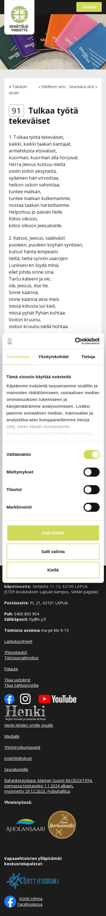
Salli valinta (53, 551)
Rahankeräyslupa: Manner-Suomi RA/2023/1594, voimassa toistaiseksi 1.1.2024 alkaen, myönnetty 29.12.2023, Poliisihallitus (48, 786)
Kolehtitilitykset (18, 758)
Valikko (89, 7)
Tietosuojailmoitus (21, 657)
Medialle (12, 736)
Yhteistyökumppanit (22, 747)
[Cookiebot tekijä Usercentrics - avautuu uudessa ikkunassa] (75, 341)
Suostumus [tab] (18, 356)
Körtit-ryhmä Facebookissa (29, 901)
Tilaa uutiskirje (17, 680)
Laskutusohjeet (18, 641)
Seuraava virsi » (83, 86)
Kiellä (53, 570)
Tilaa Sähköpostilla (21, 685)
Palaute (11, 668)
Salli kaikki (53, 532)
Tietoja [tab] (88, 356)
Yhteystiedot (15, 652)
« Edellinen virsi (52, 86)
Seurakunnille (16, 769)
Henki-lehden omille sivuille (28, 725)
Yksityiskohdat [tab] (53, 356)
